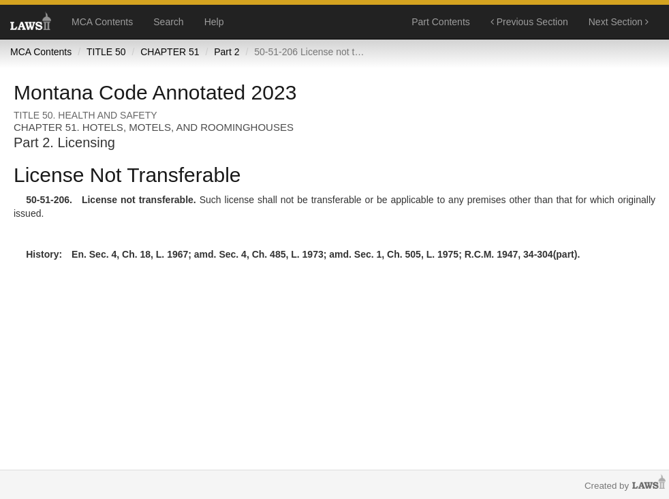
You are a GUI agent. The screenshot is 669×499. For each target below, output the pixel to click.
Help (214, 21)
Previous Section (529, 21)
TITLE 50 (106, 51)
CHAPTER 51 (169, 51)
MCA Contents (102, 21)
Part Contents (440, 21)
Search (168, 21)
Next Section (619, 21)
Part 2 (226, 51)
